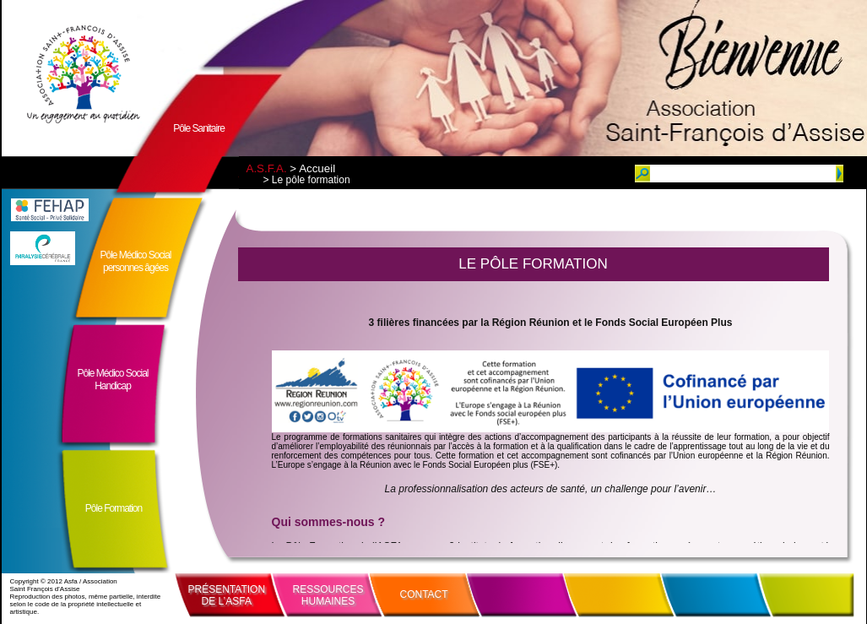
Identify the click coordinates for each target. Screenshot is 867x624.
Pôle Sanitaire (199, 128)
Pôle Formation (113, 508)
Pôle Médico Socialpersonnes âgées (135, 261)
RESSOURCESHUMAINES (328, 595)
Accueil (317, 168)
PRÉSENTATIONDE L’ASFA (227, 595)
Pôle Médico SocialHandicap (112, 379)
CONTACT (424, 594)
